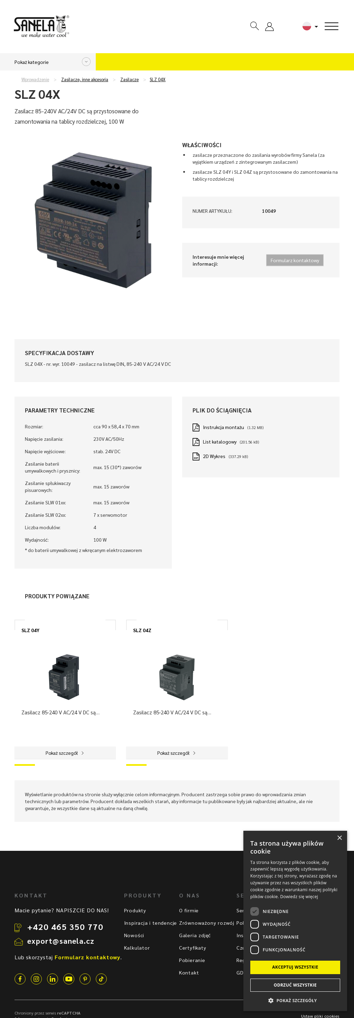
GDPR (243, 972)
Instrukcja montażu (223, 427)
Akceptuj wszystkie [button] (295, 967)
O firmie (189, 910)
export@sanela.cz (60, 940)
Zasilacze (129, 79)
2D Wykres (214, 456)
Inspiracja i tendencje (150, 923)
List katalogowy (219, 441)
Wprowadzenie (35, 79)
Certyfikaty (192, 947)
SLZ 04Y (30, 630)
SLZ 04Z (142, 630)
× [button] (339, 838)
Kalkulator (137, 947)
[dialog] (295, 921)
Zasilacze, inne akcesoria (84, 79)
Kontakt (189, 972)
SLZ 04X (158, 79)
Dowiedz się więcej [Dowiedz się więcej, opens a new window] (299, 897)
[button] (295, 1000)
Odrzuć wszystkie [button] (295, 985)
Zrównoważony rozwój (206, 923)
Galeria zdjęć (195, 935)
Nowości (134, 935)
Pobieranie (192, 960)
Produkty (135, 910)
